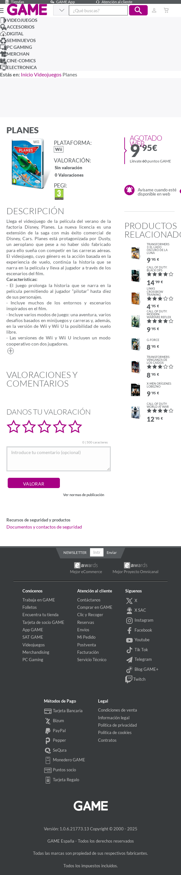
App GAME (32, 629)
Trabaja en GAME (38, 599)
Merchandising (35, 652)
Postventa (86, 644)
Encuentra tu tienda (40, 614)
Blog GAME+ (142, 670)
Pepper (55, 741)
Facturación (88, 652)
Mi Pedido (86, 637)
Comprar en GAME (94, 607)
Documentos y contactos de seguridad (44, 527)
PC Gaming (32, 659)
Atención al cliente (113, 2)
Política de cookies (115, 732)
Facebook (138, 630)
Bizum (54, 721)
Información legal (113, 717)
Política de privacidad (117, 725)
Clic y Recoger (90, 614)
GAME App (61, 2)
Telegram (138, 660)
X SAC (135, 611)
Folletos (29, 607)
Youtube (137, 640)
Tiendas (13, 2)
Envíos (83, 629)
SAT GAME (32, 637)
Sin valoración (68, 168)
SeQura (55, 751)
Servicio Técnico (91, 659)
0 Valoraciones (69, 175)
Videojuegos (48, 74)
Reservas (85, 622)
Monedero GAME (65, 760)
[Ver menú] (0, 10)
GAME (26, 9)
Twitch (135, 680)
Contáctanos (89, 599)
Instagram (139, 621)
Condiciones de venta (117, 710)
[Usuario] (154, 10)
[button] (138, 10)
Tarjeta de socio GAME (43, 622)
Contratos (107, 740)
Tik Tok (136, 650)
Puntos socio (60, 770)
